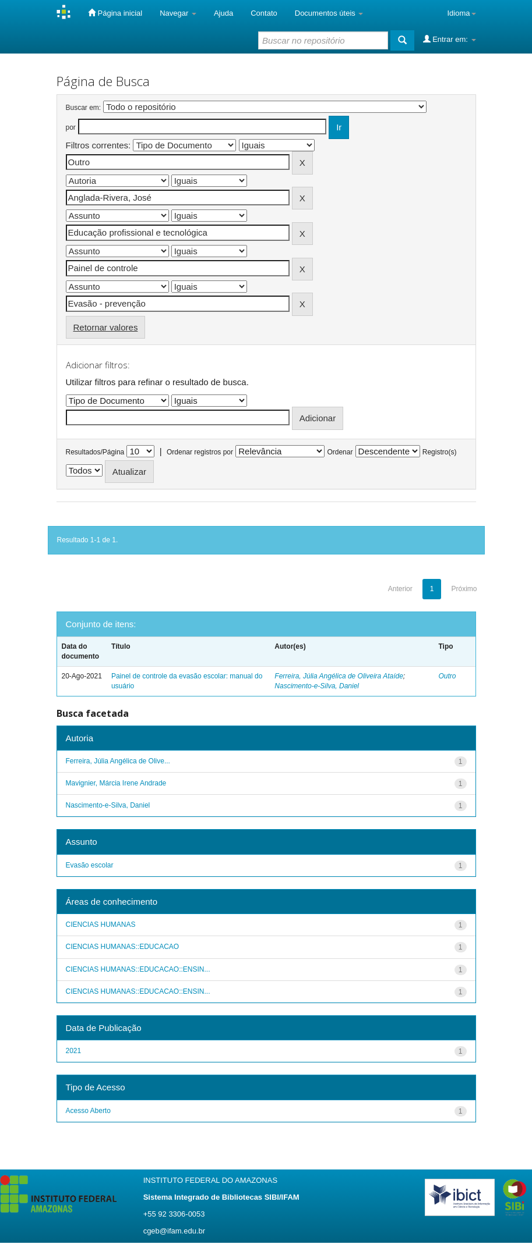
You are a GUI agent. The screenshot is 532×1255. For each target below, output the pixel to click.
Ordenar (340, 452)
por (71, 127)
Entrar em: (449, 39)
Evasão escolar (90, 865)
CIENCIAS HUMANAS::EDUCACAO (122, 947)
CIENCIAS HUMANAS (101, 924)
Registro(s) (439, 452)
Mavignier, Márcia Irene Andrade (116, 783)
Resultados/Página (95, 452)
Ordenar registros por (200, 452)
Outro (447, 676)
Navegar (178, 13)
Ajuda (223, 13)
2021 (74, 1051)
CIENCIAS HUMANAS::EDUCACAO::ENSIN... (138, 969)
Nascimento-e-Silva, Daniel (316, 686)
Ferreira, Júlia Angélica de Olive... (118, 761)
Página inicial (115, 12)
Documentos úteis (329, 13)
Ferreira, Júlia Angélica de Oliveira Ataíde (338, 676)
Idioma (461, 13)
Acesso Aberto (88, 1111)
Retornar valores (105, 327)
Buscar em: (83, 108)
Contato (264, 13)
